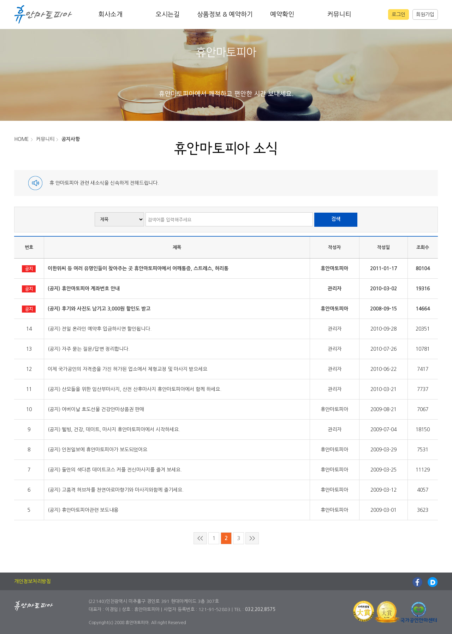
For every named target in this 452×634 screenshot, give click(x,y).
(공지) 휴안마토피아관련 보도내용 (83, 510)
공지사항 (70, 139)
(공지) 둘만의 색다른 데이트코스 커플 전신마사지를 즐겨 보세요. (115, 469)
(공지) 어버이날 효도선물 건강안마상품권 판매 (96, 409)
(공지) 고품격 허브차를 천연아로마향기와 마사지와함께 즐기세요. (116, 489)
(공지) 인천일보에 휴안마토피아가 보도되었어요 (97, 449)
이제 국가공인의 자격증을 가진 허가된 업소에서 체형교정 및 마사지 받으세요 (127, 369)
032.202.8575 (260, 609)
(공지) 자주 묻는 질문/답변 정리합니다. (89, 348)
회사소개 (111, 14)
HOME (21, 139)
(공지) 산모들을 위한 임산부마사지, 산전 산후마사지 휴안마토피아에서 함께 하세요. (134, 389)
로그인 (398, 14)
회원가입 (425, 14)
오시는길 (168, 14)
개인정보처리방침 (32, 581)
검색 (335, 219)
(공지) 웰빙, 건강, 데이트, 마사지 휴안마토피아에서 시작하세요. (114, 429)
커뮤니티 (339, 14)
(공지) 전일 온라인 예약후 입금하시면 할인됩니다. (99, 328)
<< (200, 538)
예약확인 (282, 14)
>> (252, 538)
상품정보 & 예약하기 (225, 14)
